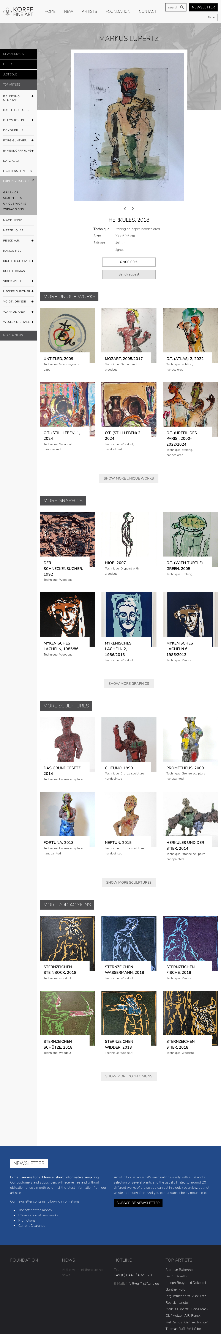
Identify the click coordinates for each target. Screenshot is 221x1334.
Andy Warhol (196, 1282)
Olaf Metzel (174, 1255)
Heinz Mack (199, 1249)
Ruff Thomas (14, 271)
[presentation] (125, 149)
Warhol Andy (18, 312)
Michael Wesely (177, 1288)
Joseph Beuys (176, 1222)
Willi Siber (194, 1269)
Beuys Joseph (18, 120)
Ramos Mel (12, 251)
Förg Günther (18, 140)
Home (49, 11)
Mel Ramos (174, 1262)
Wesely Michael (18, 322)
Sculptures (12, 198)
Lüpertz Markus (18, 181)
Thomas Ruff (175, 1269)
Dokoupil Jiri (13, 130)
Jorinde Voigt (175, 1282)
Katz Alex (11, 161)
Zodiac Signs (13, 209)
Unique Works (14, 203)
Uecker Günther (18, 291)
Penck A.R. (18, 241)
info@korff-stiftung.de (142, 1223)
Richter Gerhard (18, 261)
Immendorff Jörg (18, 151)
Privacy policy (153, 1314)
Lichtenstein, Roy (18, 171)
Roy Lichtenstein (178, 1242)
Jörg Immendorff (178, 1236)
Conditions (130, 1321)
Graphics (10, 192)
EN (210, 17)
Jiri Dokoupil (197, 1222)
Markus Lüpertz (177, 1249)
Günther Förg (175, 1229)
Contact (148, 11)
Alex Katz (199, 1236)
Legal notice (126, 1314)
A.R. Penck (192, 1255)
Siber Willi (18, 281)
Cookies (177, 1314)
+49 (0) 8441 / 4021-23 (133, 1215)
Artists (89, 11)
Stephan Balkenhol (179, 1210)
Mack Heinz (12, 220)
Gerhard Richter (196, 1262)
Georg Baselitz (176, 1216)
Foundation (118, 11)
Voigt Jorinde (18, 302)
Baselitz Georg (16, 110)
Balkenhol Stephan (18, 97)
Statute (197, 1314)
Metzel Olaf (13, 230)
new (68, 11)
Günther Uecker (177, 1275)
